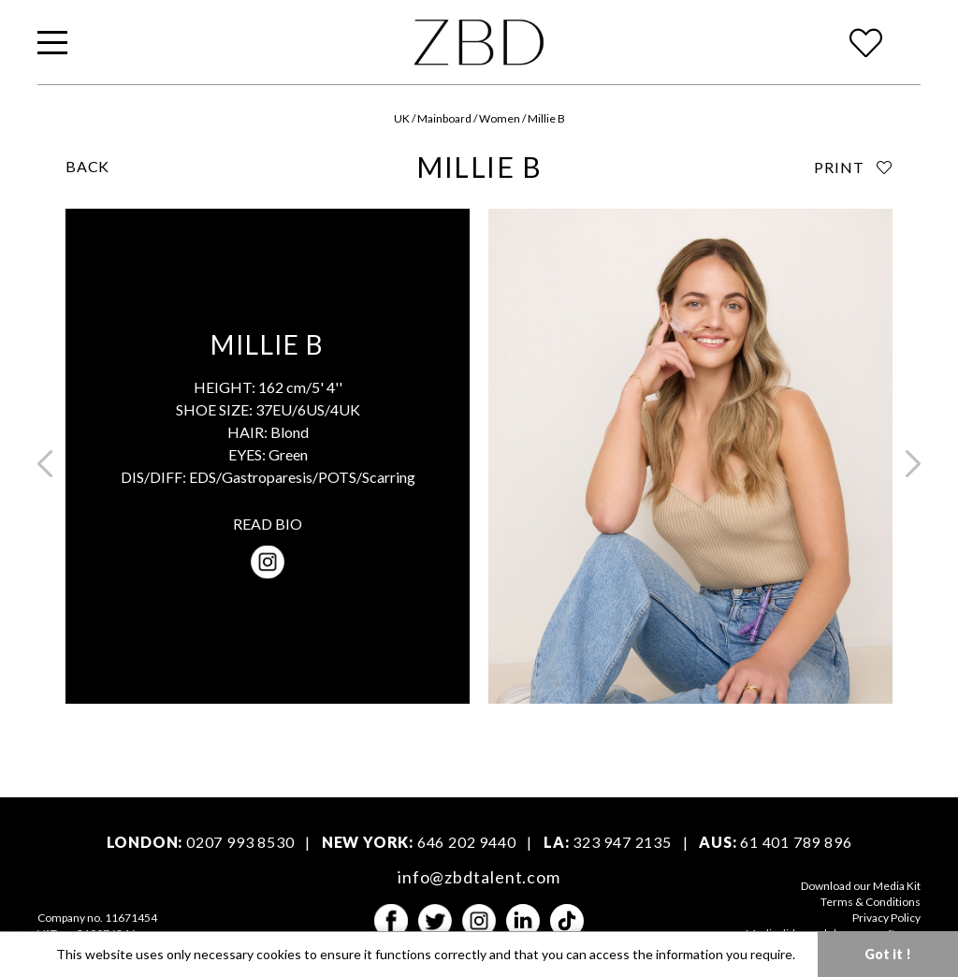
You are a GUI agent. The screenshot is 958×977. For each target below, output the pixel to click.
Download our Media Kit (861, 886)
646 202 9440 (466, 842)
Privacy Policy (886, 918)
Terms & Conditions (870, 902)
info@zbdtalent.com (479, 877)
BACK (87, 166)
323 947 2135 (622, 842)
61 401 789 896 (795, 842)
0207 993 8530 (240, 842)
